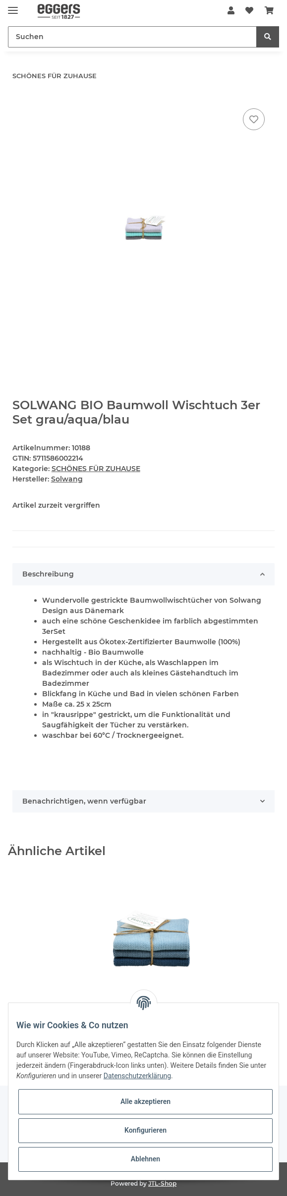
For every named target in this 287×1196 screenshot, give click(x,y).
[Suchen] (132, 37)
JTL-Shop (162, 1183)
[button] (231, 11)
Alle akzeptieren (145, 1101)
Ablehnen (145, 1159)
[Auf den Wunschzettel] (254, 119)
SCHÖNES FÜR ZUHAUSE (96, 468)
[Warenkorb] (269, 11)
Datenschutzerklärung (137, 1076)
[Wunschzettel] (249, 11)
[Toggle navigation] (13, 6)
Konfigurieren (145, 1130)
